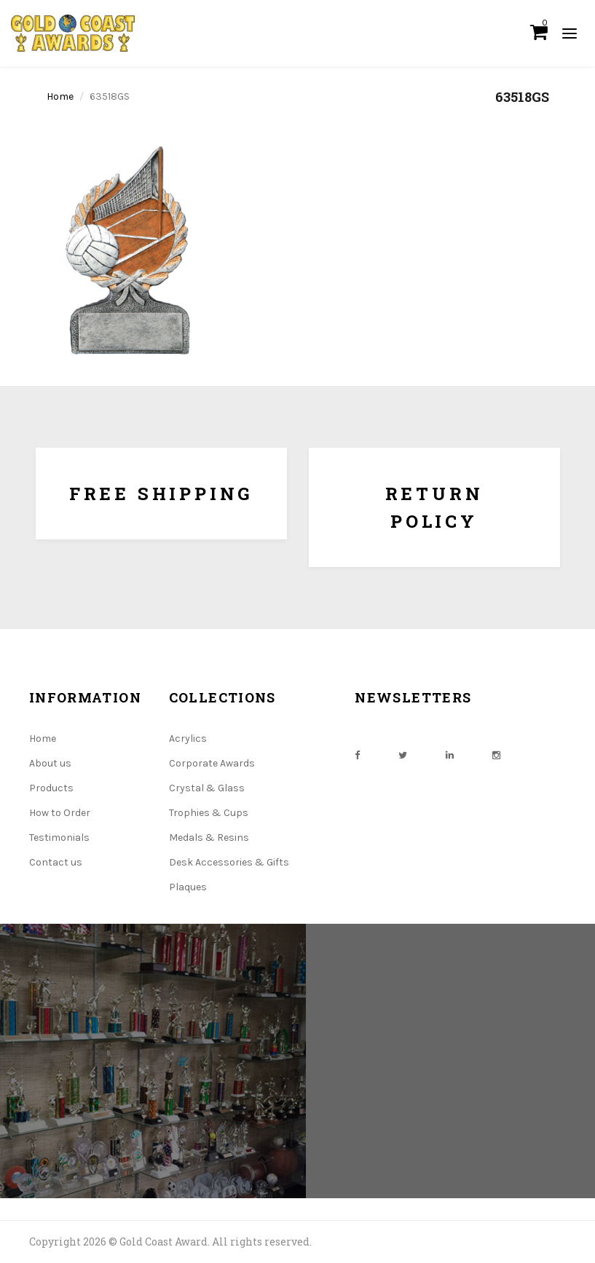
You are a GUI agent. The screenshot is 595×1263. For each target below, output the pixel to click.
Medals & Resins (209, 837)
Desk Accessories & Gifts (229, 862)
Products (51, 788)
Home (60, 96)
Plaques (188, 887)
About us (50, 763)
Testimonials (59, 837)
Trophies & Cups (208, 813)
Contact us (55, 862)
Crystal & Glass (207, 788)
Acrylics (188, 738)
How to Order (59, 813)
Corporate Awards (212, 763)
